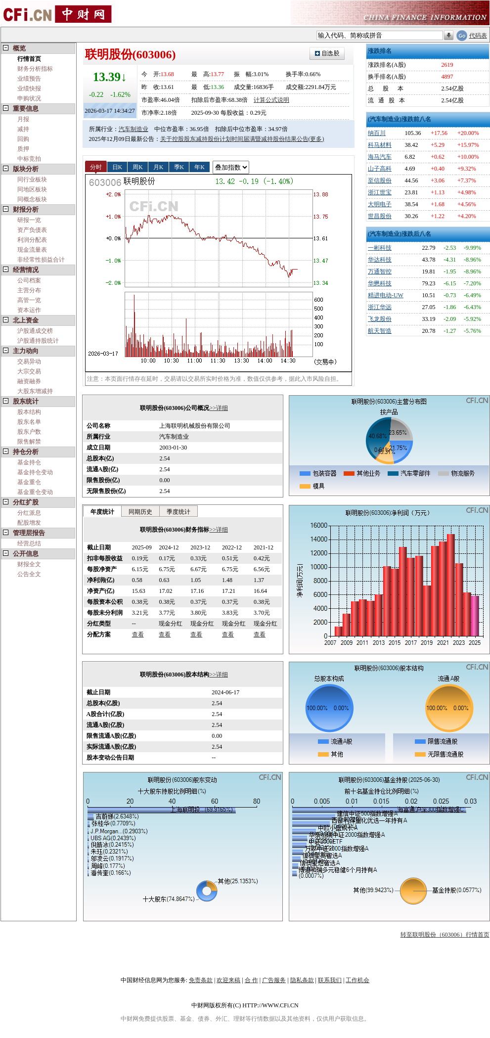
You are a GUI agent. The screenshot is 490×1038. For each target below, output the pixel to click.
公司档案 (29, 280)
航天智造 (380, 330)
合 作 (251, 980)
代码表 (478, 35)
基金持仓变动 (35, 472)
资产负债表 (32, 229)
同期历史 (140, 511)
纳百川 (377, 133)
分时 (96, 166)
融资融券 (29, 381)
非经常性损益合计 (41, 259)
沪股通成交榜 (35, 330)
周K (138, 166)
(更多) (316, 138)
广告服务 (274, 980)
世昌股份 (380, 216)
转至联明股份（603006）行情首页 (445, 934)
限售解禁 (29, 441)
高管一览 (29, 300)
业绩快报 (29, 88)
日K (117, 166)
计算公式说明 (271, 99)
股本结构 (29, 411)
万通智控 (380, 271)
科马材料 (380, 144)
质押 (23, 148)
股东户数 (29, 431)
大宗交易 (29, 371)
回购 (23, 138)
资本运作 (29, 310)
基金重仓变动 (35, 492)
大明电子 (380, 204)
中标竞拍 (29, 158)
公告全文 (29, 574)
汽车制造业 (133, 129)
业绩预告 (29, 78)
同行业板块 (32, 179)
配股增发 (29, 522)
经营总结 (29, 543)
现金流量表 (32, 249)
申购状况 (29, 98)
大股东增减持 (35, 391)
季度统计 (178, 511)
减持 (23, 129)
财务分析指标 (35, 68)
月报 (23, 119)
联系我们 (330, 980)
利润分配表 (32, 239)
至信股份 (380, 180)
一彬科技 (380, 247)
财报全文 (29, 564)
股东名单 (29, 421)
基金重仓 (29, 482)
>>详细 (218, 408)
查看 (138, 634)
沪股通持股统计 (38, 340)
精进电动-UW (385, 295)
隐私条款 (302, 980)
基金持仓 (29, 462)
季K (179, 166)
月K (158, 166)
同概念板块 (32, 199)
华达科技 (380, 259)
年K (199, 166)
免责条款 (201, 980)
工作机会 (357, 980)
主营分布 (29, 290)
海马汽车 (380, 156)
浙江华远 (380, 307)
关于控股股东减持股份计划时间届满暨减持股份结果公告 (234, 138)
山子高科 (380, 168)
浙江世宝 (380, 192)
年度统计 (102, 511)
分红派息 (29, 512)
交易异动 (29, 361)
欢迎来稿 (228, 980)
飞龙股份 (380, 319)
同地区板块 (32, 189)
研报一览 (29, 220)
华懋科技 (380, 283)
